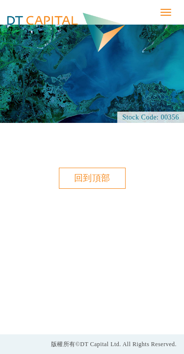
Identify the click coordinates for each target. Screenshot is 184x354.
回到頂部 (92, 178)
